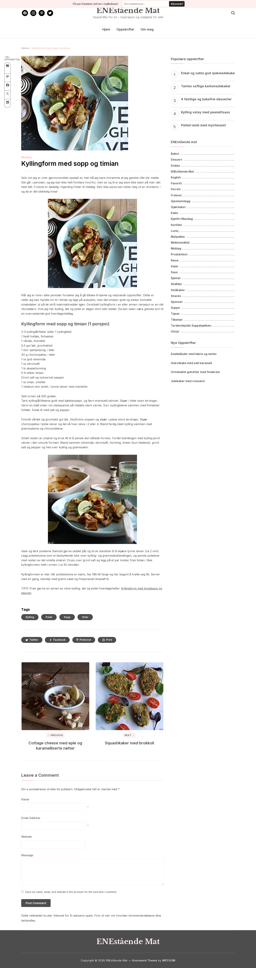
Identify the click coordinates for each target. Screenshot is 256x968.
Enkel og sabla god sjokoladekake (208, 73)
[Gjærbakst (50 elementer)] (203, 207)
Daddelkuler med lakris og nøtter (194, 354)
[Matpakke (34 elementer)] (203, 236)
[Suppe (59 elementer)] (203, 307)
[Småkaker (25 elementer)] (203, 290)
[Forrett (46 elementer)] (203, 189)
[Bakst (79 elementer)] (203, 153)
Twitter (34, 639)
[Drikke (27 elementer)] (203, 165)
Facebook (60, 639)
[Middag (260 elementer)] (203, 248)
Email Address (30, 818)
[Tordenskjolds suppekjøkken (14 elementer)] (203, 325)
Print (112, 639)
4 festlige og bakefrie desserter (206, 99)
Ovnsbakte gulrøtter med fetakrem (195, 372)
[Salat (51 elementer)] (203, 266)
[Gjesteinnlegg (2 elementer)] (203, 201)
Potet (49, 617)
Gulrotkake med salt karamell (191, 363)
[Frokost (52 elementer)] (203, 195)
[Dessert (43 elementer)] (203, 159)
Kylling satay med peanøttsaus (205, 112)
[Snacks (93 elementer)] (203, 296)
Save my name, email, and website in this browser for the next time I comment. (71, 892)
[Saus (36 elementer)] (203, 272)
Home (25, 48)
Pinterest (87, 639)
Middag (26, 157)
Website (26, 837)
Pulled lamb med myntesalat (203, 125)
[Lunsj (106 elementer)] (203, 230)
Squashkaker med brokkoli (129, 743)
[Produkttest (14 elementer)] (203, 254)
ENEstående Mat (128, 10)
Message (27, 855)
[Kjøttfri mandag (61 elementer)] (203, 218)
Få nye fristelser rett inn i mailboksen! (97, 4)
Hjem (106, 29)
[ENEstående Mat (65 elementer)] (203, 171)
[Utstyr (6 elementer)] (203, 331)
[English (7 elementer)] (203, 177)
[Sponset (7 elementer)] (203, 301)
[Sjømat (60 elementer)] (203, 278)
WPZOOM (168, 960)
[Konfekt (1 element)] (203, 225)
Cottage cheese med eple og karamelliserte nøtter (55, 746)
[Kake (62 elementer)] (203, 213)
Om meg (147, 29)
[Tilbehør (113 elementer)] (203, 319)
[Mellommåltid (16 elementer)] (203, 242)
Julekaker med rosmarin (188, 381)
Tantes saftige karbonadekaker (206, 86)
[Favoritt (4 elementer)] (203, 183)
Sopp (67, 617)
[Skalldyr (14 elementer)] (203, 284)
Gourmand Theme (144, 960)
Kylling (30, 617)
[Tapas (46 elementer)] (203, 313)
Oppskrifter (125, 29)
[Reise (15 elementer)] (203, 260)
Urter (85, 617)
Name (25, 799)
